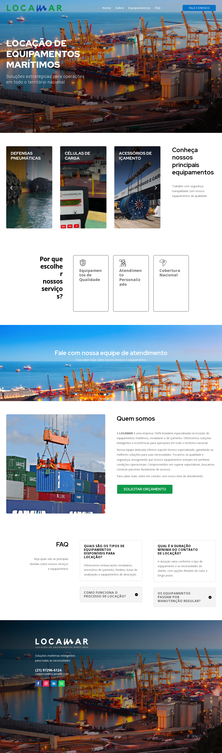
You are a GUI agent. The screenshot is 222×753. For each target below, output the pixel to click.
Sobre (119, 8)
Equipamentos (139, 8)
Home (106, 8)
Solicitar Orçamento (145, 489)
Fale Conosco (199, 8)
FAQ (158, 8)
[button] (155, 187)
